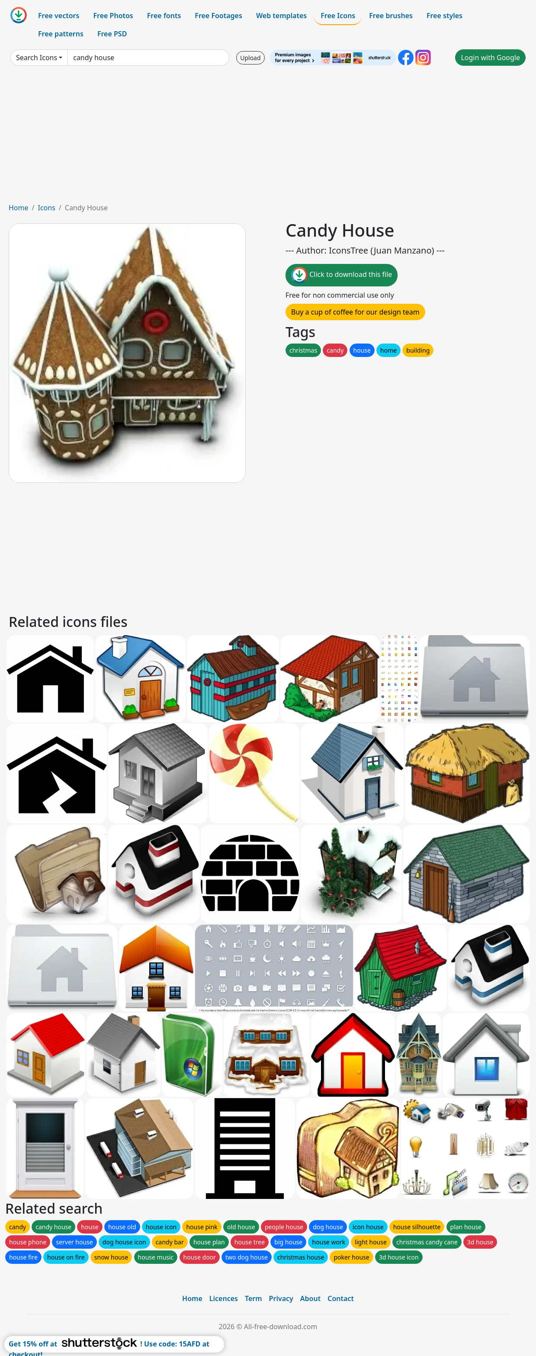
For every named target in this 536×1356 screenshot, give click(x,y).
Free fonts (164, 15)
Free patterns (60, 34)
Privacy (281, 1298)
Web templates (281, 15)
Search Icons (36, 57)
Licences (223, 1298)
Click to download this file (341, 275)
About (310, 1298)
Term (253, 1298)
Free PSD (112, 34)
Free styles (444, 15)
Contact (340, 1298)
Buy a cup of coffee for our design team (355, 312)
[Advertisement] (268, 137)
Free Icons (338, 15)
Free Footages (218, 15)
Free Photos (113, 15)
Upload (250, 58)
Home (19, 207)
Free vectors (58, 15)
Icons (46, 207)
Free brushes (391, 15)
